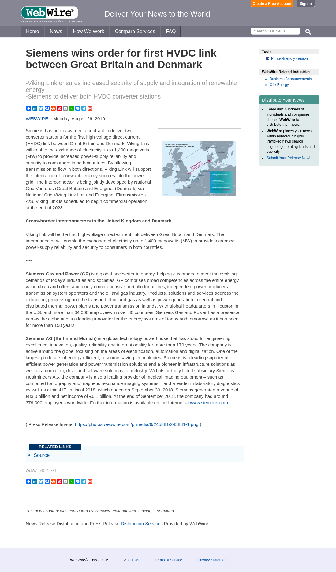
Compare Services (135, 31)
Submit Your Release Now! (288, 158)
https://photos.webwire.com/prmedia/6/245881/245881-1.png (137, 424)
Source (42, 455)
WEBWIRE (37, 118)
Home (32, 31)
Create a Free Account (272, 4)
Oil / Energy (279, 85)
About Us (131, 560)
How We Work (88, 31)
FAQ (171, 31)
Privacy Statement (212, 560)
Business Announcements (291, 79)
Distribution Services (142, 523)
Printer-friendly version (289, 58)
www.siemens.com (209, 402)
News (56, 31)
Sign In (306, 4)
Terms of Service (168, 560)
